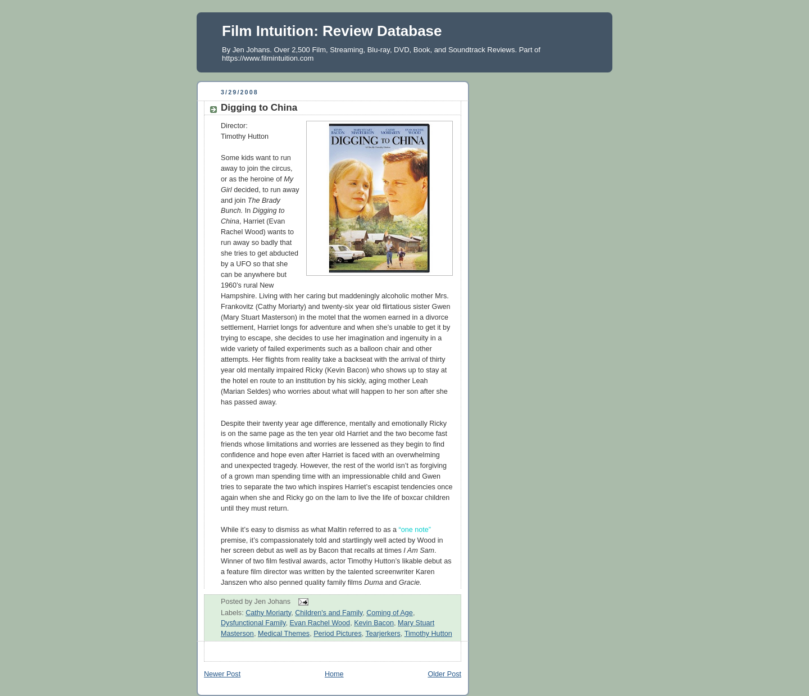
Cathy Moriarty (268, 613)
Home (334, 674)
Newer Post (222, 674)
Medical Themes (284, 634)
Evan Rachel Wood (319, 623)
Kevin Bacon (374, 623)
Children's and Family (328, 613)
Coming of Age (389, 613)
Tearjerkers (382, 634)
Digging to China (259, 107)
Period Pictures (337, 634)
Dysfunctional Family (253, 623)
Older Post (444, 674)
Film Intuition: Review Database (332, 30)
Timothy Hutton (428, 634)
